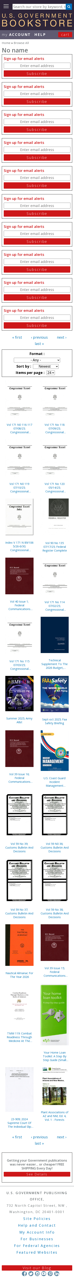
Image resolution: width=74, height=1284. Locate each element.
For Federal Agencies (37, 1245)
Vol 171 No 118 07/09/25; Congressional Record (55, 428)
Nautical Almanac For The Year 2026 (19, 975)
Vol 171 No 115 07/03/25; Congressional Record (19, 665)
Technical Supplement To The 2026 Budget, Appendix (54, 664)
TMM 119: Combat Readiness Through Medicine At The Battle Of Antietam (19, 1037)
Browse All (21, 43)
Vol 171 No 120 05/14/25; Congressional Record (55, 487)
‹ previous (39, 337)
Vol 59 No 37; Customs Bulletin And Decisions (19, 913)
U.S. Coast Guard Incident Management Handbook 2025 (55, 781)
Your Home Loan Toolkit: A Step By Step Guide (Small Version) (54, 1056)
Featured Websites (37, 1252)
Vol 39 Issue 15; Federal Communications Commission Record (55, 971)
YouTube (43, 1273)
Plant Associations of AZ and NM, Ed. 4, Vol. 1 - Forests (54, 1116)
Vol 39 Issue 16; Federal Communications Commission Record (19, 778)
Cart (65, 34)
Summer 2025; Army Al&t (19, 720)
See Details (36, 1174)
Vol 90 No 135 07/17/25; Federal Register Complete (54, 546)
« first (17, 337)
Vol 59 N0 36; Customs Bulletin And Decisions (55, 847)
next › (61, 337)
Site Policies (37, 1218)
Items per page (30, 372)
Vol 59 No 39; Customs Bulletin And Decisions (19, 847)
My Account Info (37, 1232)
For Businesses (37, 1238)
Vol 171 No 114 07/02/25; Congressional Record (55, 605)
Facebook (24, 1273)
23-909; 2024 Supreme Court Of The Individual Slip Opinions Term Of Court (19, 1122)
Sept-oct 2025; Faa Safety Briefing (54, 721)
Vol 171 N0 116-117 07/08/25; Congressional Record (19, 428)
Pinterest (50, 1273)
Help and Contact (37, 1225)
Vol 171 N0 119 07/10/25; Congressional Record (19, 487)
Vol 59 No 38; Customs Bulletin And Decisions (55, 913)
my (16, 34)
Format (36, 353)
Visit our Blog (37, 1267)
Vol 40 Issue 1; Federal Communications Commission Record (19, 605)
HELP (40, 34)
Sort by (23, 366)
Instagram (37, 1273)
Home (6, 43)
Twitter (30, 1273)
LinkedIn (56, 1273)
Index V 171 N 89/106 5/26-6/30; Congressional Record (19, 546)
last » (39, 343)
